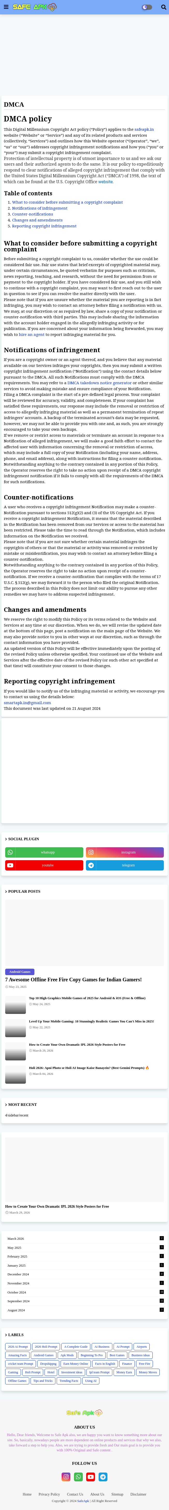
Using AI (91, 1381)
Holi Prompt (33, 1372)
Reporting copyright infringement (44, 226)
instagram (128, 852)
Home (27, 1494)
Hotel (50, 1372)
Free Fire (144, 1364)
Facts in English (105, 1364)
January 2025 (86, 1265)
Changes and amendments (37, 220)
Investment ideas (71, 1372)
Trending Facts (69, 1381)
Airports (141, 1347)
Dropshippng (48, 1364)
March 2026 (86, 1238)
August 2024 (86, 1310)
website (105, 181)
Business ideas (140, 1355)
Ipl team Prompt (99, 1372)
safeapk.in (144, 129)
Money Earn (124, 1372)
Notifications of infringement (40, 208)
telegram (128, 865)
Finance (127, 1364)
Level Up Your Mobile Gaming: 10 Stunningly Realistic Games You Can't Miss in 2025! (91, 1021)
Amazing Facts (17, 1355)
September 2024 (86, 1301)
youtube (48, 865)
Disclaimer (138, 1494)
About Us (97, 1494)
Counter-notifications (32, 214)
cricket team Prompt (20, 1364)
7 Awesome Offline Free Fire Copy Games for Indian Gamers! (73, 979)
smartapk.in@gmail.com (27, 702)
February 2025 (86, 1256)
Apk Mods (67, 1355)
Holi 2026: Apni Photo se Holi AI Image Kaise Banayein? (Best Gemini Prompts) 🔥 (89, 1068)
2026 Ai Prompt (18, 1347)
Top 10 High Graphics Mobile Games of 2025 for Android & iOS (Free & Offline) (87, 998)
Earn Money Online (75, 1364)
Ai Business (101, 1347)
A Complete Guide (75, 1347)
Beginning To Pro (92, 1355)
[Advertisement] (84, 56)
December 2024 (86, 1274)
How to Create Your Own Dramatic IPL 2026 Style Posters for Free (77, 1044)
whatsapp (48, 852)
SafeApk (83, 1501)
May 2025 (86, 1247)
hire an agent (32, 334)
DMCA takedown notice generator (100, 383)
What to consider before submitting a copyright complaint (67, 202)
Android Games (43, 1355)
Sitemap (117, 1494)
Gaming (13, 1372)
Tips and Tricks (43, 1381)
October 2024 (86, 1292)
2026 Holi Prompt (46, 1347)
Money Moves (148, 1372)
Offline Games (17, 1381)
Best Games (117, 1355)
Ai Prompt (122, 1347)
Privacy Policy (49, 1494)
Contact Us (75, 1494)
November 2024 (86, 1283)
